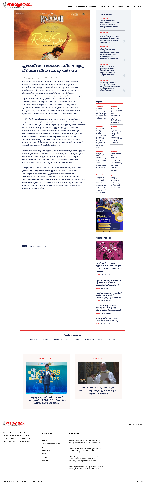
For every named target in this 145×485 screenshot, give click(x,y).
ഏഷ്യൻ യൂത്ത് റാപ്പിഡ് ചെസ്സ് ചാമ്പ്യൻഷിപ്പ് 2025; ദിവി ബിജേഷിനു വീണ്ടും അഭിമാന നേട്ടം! (47, 400)
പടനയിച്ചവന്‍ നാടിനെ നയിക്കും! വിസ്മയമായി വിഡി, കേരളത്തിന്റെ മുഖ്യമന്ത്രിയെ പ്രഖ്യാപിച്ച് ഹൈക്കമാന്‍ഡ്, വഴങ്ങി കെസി (110, 38)
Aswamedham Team (55, 78)
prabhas (32, 246)
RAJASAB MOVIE (42, 246)
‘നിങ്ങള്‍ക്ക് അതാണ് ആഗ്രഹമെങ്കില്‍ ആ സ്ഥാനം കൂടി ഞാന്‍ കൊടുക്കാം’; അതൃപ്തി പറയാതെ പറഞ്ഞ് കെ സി (110, 24)
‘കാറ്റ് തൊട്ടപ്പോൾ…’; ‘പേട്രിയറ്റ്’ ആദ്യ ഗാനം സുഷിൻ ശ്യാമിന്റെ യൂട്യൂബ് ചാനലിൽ (109, 295)
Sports (112, 175)
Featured (104, 18)
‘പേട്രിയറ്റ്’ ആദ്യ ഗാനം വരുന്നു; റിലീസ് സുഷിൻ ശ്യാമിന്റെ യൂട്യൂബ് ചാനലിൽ (108, 307)
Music (98, 274)
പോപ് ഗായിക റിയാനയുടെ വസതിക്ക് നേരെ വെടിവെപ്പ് (107, 319)
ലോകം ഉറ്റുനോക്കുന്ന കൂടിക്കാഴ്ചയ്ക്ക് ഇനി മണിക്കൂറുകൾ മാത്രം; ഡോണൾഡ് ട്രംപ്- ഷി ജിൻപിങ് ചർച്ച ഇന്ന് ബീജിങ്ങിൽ (107, 71)
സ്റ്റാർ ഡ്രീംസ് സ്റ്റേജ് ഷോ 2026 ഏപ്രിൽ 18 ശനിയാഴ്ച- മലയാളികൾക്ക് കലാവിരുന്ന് (108, 282)
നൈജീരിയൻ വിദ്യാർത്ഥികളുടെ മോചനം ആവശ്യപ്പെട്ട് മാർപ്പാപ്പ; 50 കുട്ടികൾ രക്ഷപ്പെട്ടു (98, 391)
